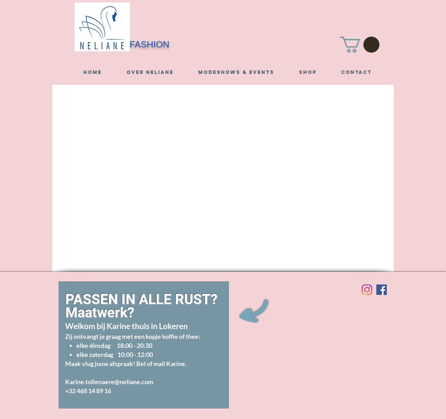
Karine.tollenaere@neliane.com (109, 382)
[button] (359, 45)
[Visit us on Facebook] (381, 289)
